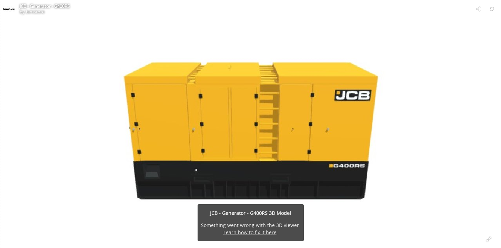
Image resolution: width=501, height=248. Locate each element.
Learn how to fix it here (250, 232)
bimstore (35, 12)
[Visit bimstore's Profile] (8, 8)
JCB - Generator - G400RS (45, 6)
